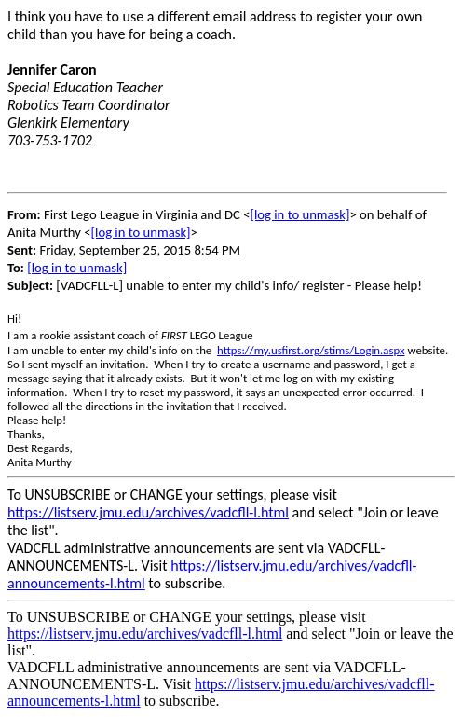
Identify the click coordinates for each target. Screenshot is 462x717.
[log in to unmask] (299, 214)
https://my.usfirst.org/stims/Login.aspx (310, 350)
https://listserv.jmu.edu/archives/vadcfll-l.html (148, 512)
